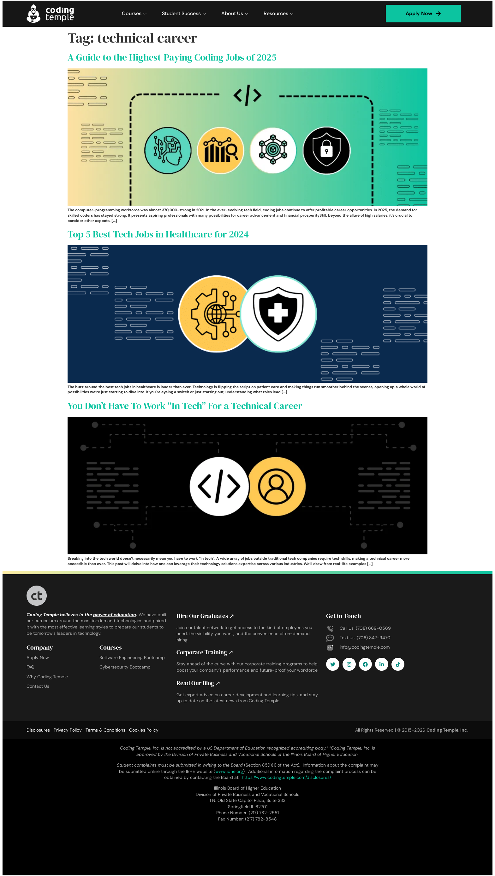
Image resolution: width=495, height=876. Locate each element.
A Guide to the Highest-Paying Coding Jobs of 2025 (172, 57)
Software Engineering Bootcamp (132, 657)
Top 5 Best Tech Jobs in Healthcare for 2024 (158, 234)
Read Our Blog (199, 683)
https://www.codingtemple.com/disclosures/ (286, 777)
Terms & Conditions (105, 730)
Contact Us (38, 686)
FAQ (30, 667)
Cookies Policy (143, 730)
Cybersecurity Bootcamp (125, 667)
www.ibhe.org (229, 771)
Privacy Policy (68, 730)
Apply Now (38, 657)
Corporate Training (207, 652)
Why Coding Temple (47, 677)
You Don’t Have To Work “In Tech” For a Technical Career (185, 405)
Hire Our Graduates (206, 616)
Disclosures (38, 730)
